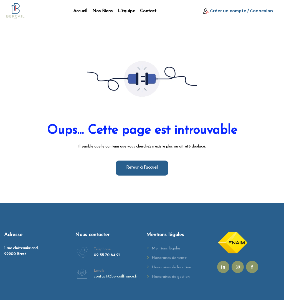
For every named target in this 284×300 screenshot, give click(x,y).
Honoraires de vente (169, 258)
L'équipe (126, 11)
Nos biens (102, 11)
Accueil (80, 11)
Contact (148, 11)
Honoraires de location (171, 267)
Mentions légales (166, 248)
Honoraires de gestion (171, 277)
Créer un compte (228, 10)
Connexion (261, 10)
